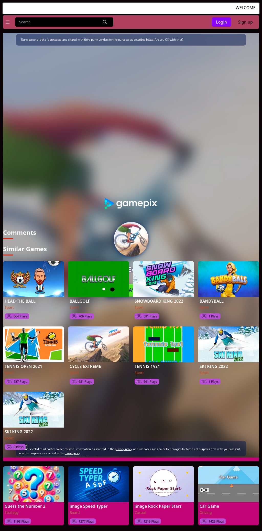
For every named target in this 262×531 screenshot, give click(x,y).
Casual (140, 509)
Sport (9, 304)
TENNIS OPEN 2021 (23, 364)
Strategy (12, 509)
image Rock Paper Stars (158, 503)
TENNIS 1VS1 (147, 364)
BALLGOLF (80, 298)
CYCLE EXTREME (85, 364)
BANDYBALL (212, 298)
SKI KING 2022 (214, 364)
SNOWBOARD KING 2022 (159, 298)
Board (75, 509)
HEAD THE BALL (20, 298)
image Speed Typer (88, 503)
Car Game (209, 503)
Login (221, 22)
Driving (206, 509)
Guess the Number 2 (25, 503)
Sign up (245, 22)
